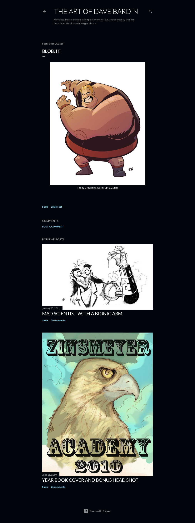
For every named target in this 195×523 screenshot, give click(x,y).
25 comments (58, 486)
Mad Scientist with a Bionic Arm (82, 313)
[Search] (150, 10)
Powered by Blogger (98, 511)
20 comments (58, 320)
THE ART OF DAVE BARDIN (96, 11)
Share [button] (45, 206)
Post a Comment (53, 226)
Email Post (56, 206)
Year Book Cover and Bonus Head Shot (90, 480)
